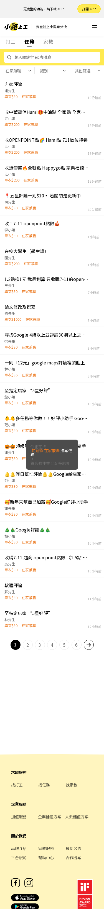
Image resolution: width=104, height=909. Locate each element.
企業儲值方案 (49, 816)
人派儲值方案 (76, 816)
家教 (48, 41)
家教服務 (46, 848)
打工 (11, 41)
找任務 (44, 785)
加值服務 (19, 816)
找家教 (71, 785)
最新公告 (73, 848)
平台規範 (19, 857)
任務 (29, 41)
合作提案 (73, 857)
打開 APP (89, 8)
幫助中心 (46, 857)
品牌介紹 (19, 848)
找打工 (17, 785)
